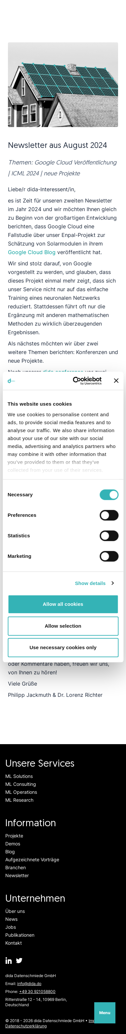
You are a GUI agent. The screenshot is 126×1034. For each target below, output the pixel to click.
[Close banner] (116, 381)
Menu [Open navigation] (104, 1012)
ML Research (19, 800)
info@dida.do (29, 983)
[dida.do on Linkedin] (8, 960)
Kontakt (13, 943)
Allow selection (63, 626)
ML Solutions (19, 776)
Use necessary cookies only (63, 647)
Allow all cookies (63, 604)
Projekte (14, 835)
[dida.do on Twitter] (19, 960)
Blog (10, 851)
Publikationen (19, 935)
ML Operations (21, 792)
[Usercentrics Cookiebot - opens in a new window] (76, 381)
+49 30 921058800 (37, 991)
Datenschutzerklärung (26, 1025)
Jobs (10, 927)
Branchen (15, 867)
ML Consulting (20, 784)
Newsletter (17, 875)
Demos (12, 843)
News (11, 919)
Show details (90, 583)
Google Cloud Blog (32, 252)
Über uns (15, 911)
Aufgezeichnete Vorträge (32, 859)
